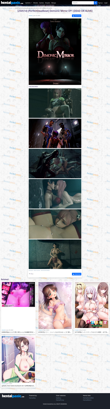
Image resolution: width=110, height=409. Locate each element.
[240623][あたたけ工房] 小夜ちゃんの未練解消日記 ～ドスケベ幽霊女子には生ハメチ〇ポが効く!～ (18, 332)
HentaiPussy (60, 400)
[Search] (83, 2)
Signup (100, 3)
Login (106, 3)
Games (41, 3)
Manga (53, 3)
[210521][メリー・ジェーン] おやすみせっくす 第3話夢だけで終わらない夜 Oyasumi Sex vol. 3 (55, 332)
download (77, 16)
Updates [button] (28, 3)
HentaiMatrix (87, 400)
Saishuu (58, 398)
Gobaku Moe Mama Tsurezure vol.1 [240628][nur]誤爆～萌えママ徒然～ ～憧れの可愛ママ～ (18, 386)
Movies (35, 3)
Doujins (47, 3)
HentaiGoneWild (88, 398)
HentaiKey (32, 398)
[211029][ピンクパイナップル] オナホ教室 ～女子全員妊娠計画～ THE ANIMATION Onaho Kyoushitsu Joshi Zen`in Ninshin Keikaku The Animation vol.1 (91, 332)
